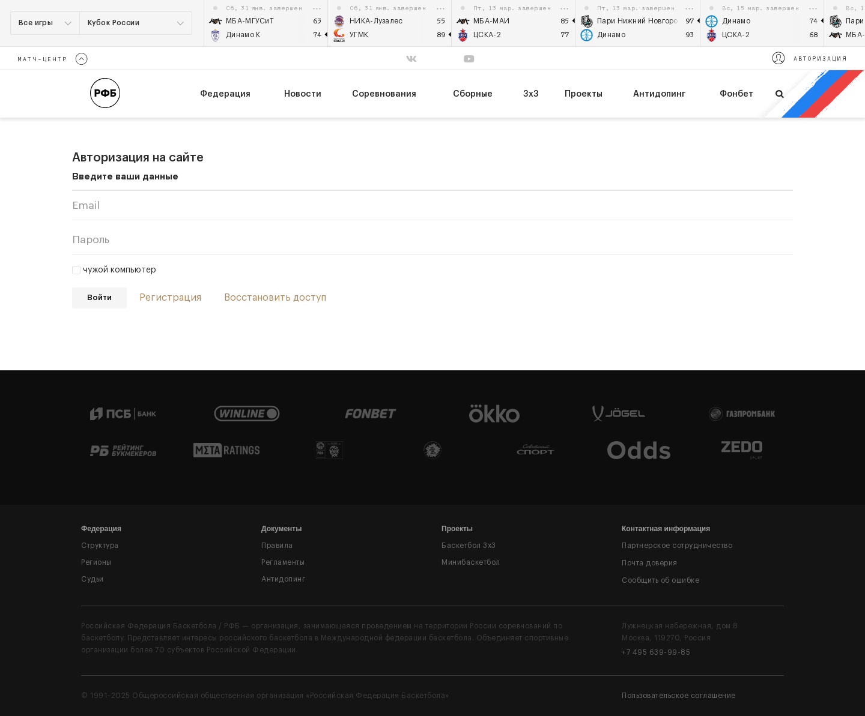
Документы (281, 529)
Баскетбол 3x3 (469, 545)
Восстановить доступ (275, 297)
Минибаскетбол (471, 562)
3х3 (531, 94)
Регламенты (283, 562)
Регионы (96, 562)
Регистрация (170, 297)
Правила (277, 545)
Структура (100, 545)
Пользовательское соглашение (679, 695)
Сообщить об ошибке (660, 580)
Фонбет (736, 94)
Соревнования (384, 94)
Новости (302, 94)
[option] (266, 23)
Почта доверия (650, 563)
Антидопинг (659, 94)
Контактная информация (666, 529)
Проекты (583, 94)
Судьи (92, 579)
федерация (225, 94)
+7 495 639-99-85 (656, 652)
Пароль (90, 240)
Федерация (101, 529)
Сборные (473, 94)
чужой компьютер (114, 270)
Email (86, 205)
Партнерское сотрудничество (677, 545)
